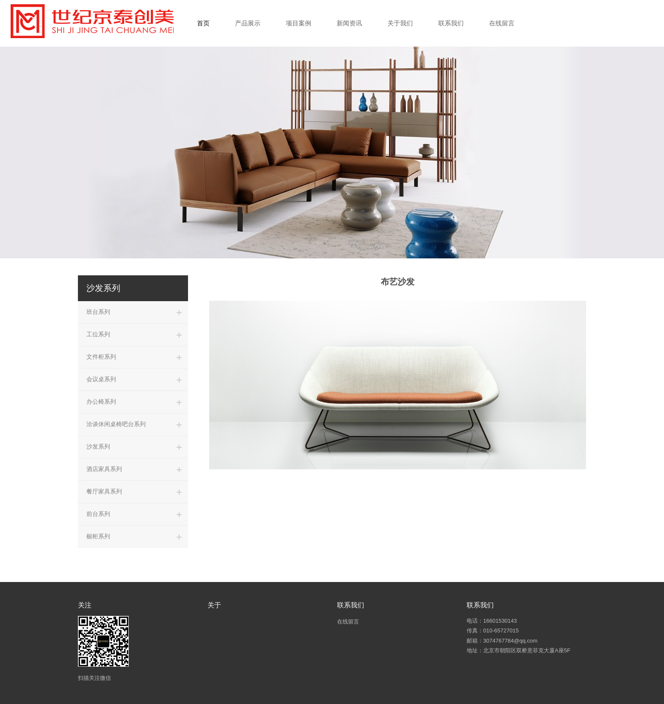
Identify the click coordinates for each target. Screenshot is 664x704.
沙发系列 (98, 446)
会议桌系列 (101, 379)
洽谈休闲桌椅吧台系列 (116, 424)
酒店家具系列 (104, 469)
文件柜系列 (101, 356)
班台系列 (98, 311)
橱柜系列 (98, 536)
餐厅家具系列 (104, 491)
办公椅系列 (101, 401)
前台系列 (98, 513)
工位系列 (98, 334)
